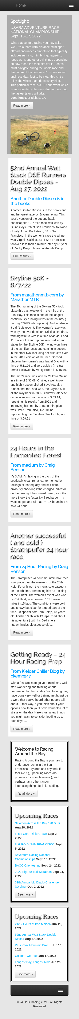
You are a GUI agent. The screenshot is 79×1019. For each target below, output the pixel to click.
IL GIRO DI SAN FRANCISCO (35, 844)
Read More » (26, 793)
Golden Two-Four (27, 955)
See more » (25, 894)
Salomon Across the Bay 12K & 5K (37, 823)
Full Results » (22, 256)
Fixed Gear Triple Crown (31, 833)
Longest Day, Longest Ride (33, 962)
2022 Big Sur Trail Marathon (33, 872)
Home (21, 5)
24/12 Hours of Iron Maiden (33, 924)
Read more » (21, 105)
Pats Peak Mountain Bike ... (33, 945)
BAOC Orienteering (27, 865)
